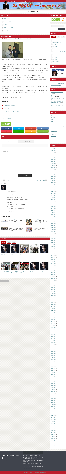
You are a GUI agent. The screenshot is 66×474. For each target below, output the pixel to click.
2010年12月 (53, 344)
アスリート (53, 119)
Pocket (7, 131)
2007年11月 (53, 413)
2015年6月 (53, 242)
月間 (14, 242)
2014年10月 (53, 257)
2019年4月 (53, 159)
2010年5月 (53, 357)
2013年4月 (53, 291)
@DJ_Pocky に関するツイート (56, 85)
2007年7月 (53, 421)
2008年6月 (53, 400)
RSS (31, 131)
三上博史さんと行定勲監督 (9, 105)
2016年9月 (53, 214)
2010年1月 (53, 364)
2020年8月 (53, 150)
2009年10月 (53, 370)
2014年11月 (53, 255)
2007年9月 (53, 417)
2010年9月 (53, 349)
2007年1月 (53, 432)
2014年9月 (53, 259)
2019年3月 (53, 161)
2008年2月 (53, 408)
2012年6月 (53, 310)
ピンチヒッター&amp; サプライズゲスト (12, 111)
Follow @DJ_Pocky (61, 83)
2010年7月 (53, 353)
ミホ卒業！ (32, 271)
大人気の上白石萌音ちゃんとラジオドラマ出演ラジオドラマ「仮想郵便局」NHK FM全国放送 (41, 221)
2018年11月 (53, 167)
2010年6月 (53, 355)
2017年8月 (53, 195)
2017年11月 (53, 189)
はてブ (43, 128)
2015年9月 (53, 236)
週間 (9, 242)
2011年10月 (53, 325)
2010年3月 (53, 361)
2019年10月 (53, 152)
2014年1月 (53, 274)
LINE (19, 131)
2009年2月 (53, 385)
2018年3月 (53, 182)
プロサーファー (7, 108)
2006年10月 (53, 438)
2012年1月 (53, 319)
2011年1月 (53, 342)
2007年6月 (53, 423)
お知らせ (14, 219)
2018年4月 (53, 180)
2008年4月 (53, 404)
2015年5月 (53, 244)
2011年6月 (53, 332)
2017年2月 (53, 206)
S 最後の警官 (55, 57)
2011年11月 (53, 323)
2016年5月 (53, 221)
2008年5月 (53, 402)
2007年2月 (53, 430)
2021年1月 (53, 148)
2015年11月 (53, 233)
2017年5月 (53, 201)
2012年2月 (53, 317)
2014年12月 (53, 253)
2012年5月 (53, 312)
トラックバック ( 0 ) (26, 141)
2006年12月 (53, 434)
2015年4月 (53, 246)
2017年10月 (53, 191)
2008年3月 (53, 406)
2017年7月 (53, 197)
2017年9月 (53, 193)
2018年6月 (53, 176)
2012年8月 (53, 306)
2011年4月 (53, 336)
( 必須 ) (5, 151)
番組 (38, 219)
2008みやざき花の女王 (5, 271)
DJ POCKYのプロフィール (33, 11)
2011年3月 (53, 338)
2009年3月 (53, 383)
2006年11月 (53, 436)
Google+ (31, 128)
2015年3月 (53, 248)
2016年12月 (53, 210)
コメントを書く (21, 38)
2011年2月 (53, 340)
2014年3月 (53, 270)
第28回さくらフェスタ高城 (9, 115)
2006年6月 (53, 445)
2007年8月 (53, 419)
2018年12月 (53, 165)
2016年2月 (53, 227)
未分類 (15, 38)
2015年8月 (53, 238)
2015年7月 (53, 240)
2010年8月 (53, 351)
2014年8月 (53, 261)
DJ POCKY (29, 38)
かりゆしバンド (42, 271)
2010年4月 (53, 359)
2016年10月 (53, 212)
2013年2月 (53, 295)
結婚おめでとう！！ (8, 18)
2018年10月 (53, 169)
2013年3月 (53, 293)
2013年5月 (53, 289)
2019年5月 (53, 157)
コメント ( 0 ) (10, 141)
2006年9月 (53, 440)
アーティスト (53, 117)
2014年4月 (53, 268)
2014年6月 (53, 265)
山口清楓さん (6, 24)
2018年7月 (53, 174)
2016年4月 (53, 223)
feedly (43, 131)
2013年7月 (53, 285)
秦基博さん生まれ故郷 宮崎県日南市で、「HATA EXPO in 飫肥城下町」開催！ (16, 229)
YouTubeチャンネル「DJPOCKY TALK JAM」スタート (32, 455)
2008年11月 (53, 391)
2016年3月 (53, 225)
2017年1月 (53, 208)
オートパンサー (7, 30)
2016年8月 (53, 216)
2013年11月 (53, 278)
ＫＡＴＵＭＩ (7, 180)
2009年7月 (53, 376)
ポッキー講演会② (7, 118)
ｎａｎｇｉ (55, 59)
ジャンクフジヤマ (56, 61)
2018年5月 (53, 178)
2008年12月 (53, 389)
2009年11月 (53, 368)
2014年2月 (53, 272)
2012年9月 (53, 304)
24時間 (3, 242)
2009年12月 (53, 366)
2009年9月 (53, 372)
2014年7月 (53, 263)
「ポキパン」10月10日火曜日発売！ (57, 92)
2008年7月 (53, 398)
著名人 (52, 115)
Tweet (18, 128)
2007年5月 (53, 425)
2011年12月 (53, 321)
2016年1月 (53, 229)
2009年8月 (53, 374)
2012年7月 (53, 308)
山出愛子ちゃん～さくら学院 (56, 98)
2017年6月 (53, 199)
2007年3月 (53, 428)
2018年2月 (53, 184)
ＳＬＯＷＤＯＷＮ (7, 21)
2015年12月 (53, 231)
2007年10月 (53, 415)
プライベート (53, 136)
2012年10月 (53, 302)
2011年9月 (53, 327)
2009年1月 (53, 387)
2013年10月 (53, 280)
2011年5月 (53, 334)
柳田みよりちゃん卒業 (8, 27)
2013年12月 (53, 276)
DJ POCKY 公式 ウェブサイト (9, 457)
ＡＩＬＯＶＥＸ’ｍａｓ (41, 180)
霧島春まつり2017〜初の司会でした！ (57, 105)
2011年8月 (53, 329)
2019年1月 (53, 163)
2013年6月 (53, 287)
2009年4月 (53, 381)
